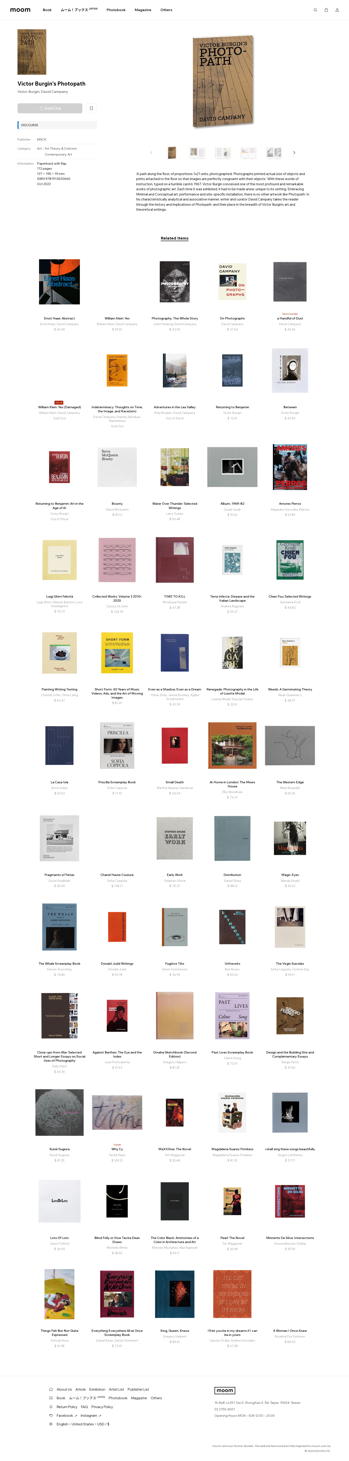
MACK (42, 139)
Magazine (143, 10)
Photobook (116, 10)
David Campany (54, 91)
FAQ (84, 1407)
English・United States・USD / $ (83, 1424)
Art (39, 148)
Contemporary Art (58, 154)
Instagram (91, 1415)
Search (315, 10)
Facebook (67, 1415)
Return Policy (67, 1407)
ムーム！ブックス (79, 9)
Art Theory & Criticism (61, 148)
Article (81, 1389)
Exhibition (97, 1389)
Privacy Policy (102, 1407)
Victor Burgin (28, 91)
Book (47, 10)
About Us (64, 1389)
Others (166, 10)
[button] (294, 153)
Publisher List (138, 1389)
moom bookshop (20, 10)
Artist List (116, 1389)
